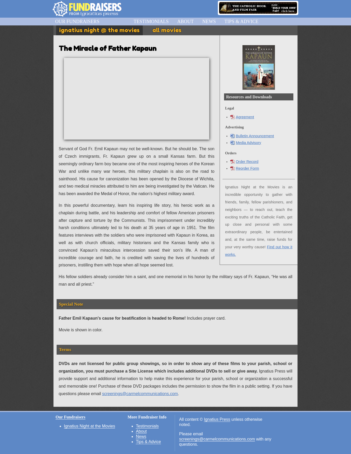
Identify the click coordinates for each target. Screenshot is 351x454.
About (185, 21)
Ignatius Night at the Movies (89, 426)
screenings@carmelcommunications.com (140, 393)
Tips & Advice (241, 21)
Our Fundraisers (77, 21)
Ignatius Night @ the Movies (99, 30)
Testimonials (151, 21)
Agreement (242, 117)
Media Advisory (245, 143)
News (209, 21)
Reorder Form (244, 168)
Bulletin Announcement (252, 136)
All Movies (166, 30)
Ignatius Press (217, 419)
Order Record (244, 162)
